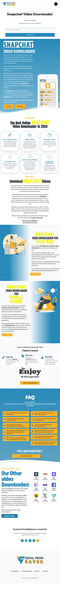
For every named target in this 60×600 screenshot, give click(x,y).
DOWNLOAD (30, 35)
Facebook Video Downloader (54, 506)
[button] (15, 587)
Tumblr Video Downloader (36, 495)
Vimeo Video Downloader (54, 517)
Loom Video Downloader (54, 495)
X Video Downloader (45, 517)
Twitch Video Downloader (36, 506)
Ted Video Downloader (45, 495)
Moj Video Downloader (36, 517)
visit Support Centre (26, 472)
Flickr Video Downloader (45, 506)
